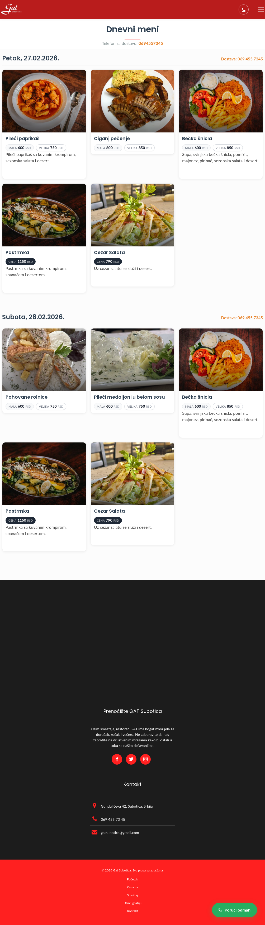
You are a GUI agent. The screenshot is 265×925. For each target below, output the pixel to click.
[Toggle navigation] (261, 9)
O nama (132, 887)
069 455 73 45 (107, 819)
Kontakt (132, 911)
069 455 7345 (242, 58)
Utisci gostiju (132, 903)
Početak (132, 879)
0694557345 (151, 43)
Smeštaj (132, 895)
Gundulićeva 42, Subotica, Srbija (121, 806)
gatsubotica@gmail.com (114, 832)
